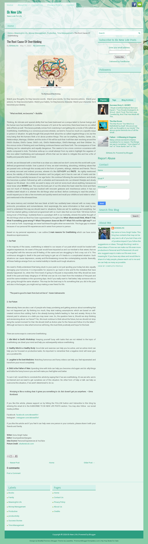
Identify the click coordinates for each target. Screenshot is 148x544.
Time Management (65, 33)
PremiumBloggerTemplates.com (87, 541)
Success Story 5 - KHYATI (120, 105)
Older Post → (89, 463)
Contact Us (37, 5)
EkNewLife (13, 46)
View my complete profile (110, 266)
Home (10, 5)
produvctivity (14, 516)
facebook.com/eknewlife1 (27, 415)
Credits (70, 5)
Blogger (129, 153)
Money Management (37, 33)
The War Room (116, 121)
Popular (103, 100)
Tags (114, 100)
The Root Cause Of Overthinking (24, 41)
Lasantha (69, 541)
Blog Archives (127, 100)
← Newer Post (14, 463)
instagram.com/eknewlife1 (27, 418)
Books (11, 493)
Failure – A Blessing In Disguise (123, 137)
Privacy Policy (54, 5)
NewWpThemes (44, 541)
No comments (39, 46)
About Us (22, 5)
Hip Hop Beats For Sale (110, 541)
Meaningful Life (20, 33)
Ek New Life (14, 12)
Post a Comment (14, 473)
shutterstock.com (26, 444)
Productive (51, 33)
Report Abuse (106, 158)
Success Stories (15, 521)
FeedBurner (125, 61)
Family (11, 497)
